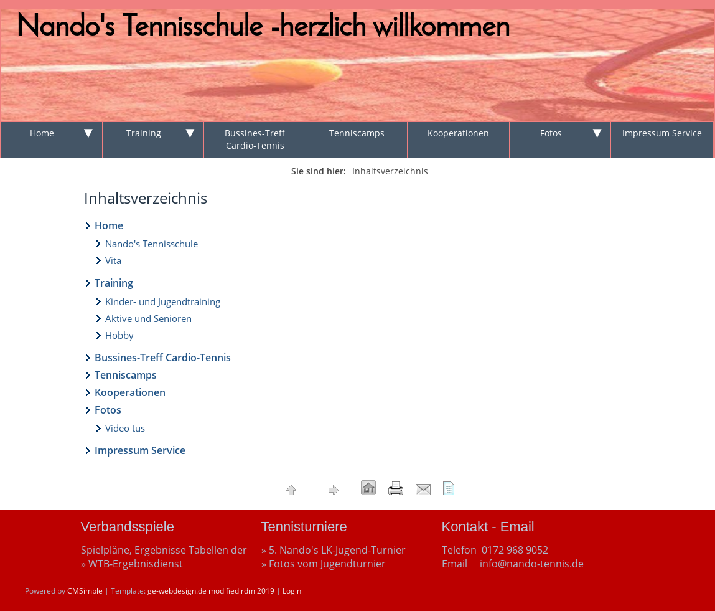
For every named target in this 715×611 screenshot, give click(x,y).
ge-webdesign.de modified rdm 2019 (210, 590)
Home (42, 133)
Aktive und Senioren (148, 318)
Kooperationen (458, 133)
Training (143, 133)
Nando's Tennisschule (151, 243)
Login (292, 590)
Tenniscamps (357, 133)
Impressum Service (662, 133)
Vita (113, 260)
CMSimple (85, 590)
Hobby (119, 335)
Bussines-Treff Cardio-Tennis (255, 139)
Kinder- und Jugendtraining (162, 301)
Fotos (551, 133)
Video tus (125, 428)
